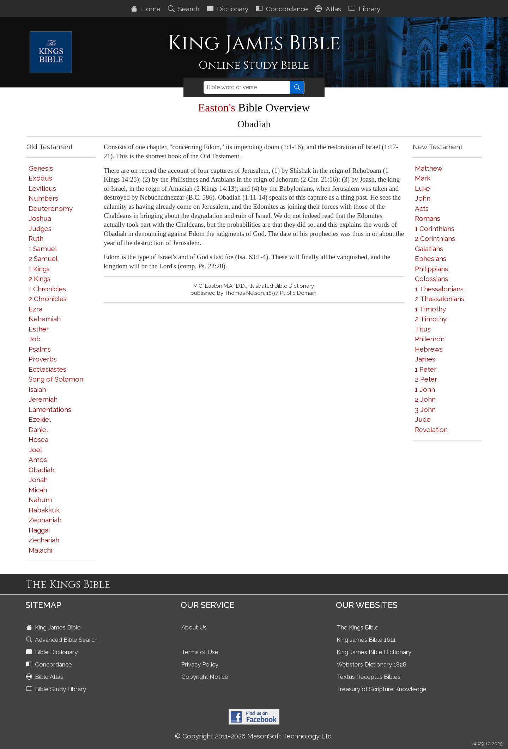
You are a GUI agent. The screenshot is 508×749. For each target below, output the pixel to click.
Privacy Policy (199, 664)
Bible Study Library (56, 689)
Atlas (329, 9)
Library (365, 9)
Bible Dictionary (52, 652)
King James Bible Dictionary (374, 652)
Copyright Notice (204, 676)
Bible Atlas (45, 676)
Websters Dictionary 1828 (371, 664)
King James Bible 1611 (366, 639)
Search (184, 9)
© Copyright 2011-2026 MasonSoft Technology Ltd (253, 736)
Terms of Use (199, 652)
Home (146, 9)
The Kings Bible (358, 627)
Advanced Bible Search (62, 639)
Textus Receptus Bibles (368, 676)
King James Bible (54, 627)
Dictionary (228, 9)
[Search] (247, 87)
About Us (194, 627)
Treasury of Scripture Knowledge (382, 689)
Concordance (283, 9)
